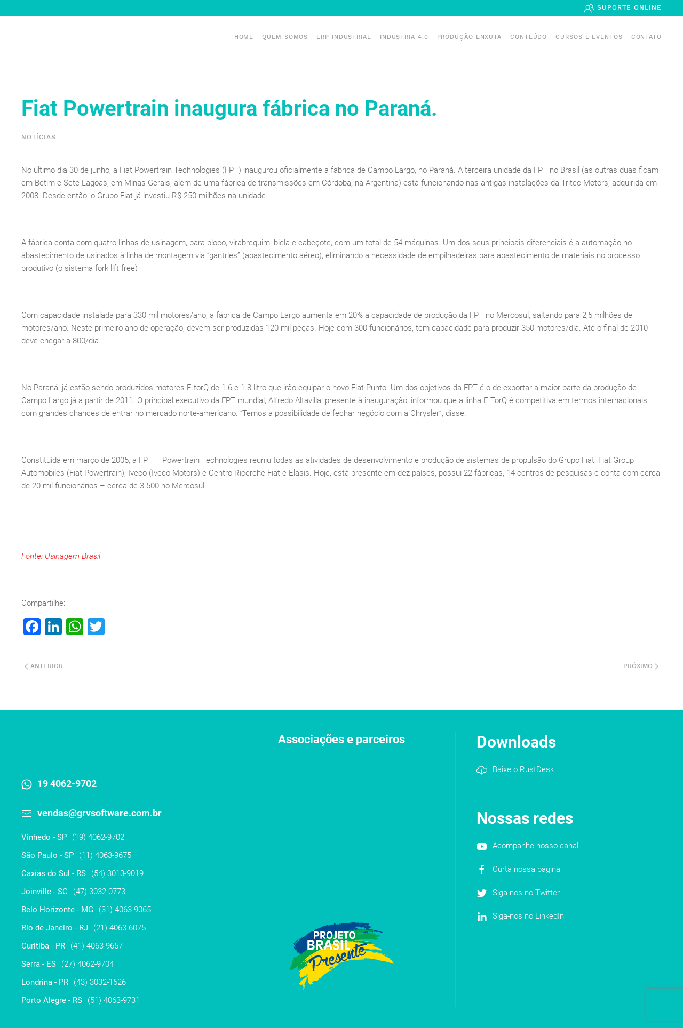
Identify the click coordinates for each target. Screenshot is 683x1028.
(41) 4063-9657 (96, 946)
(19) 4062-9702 (98, 837)
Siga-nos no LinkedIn (528, 916)
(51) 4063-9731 (114, 1000)
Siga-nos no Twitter (526, 892)
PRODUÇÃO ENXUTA (469, 37)
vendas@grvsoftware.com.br (99, 812)
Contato (646, 37)
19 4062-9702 (67, 783)
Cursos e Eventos (588, 37)
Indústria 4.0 (404, 37)
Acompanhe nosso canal (535, 845)
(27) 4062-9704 (87, 964)
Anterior (44, 666)
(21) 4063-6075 (119, 928)
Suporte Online (628, 7)
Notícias (38, 137)
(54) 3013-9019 (117, 873)
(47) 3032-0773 (99, 891)
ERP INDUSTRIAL (343, 37)
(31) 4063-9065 (125, 909)
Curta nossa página (526, 869)
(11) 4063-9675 (105, 855)
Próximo (640, 666)
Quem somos (285, 37)
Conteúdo (528, 37)
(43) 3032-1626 (100, 982)
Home (244, 37)
